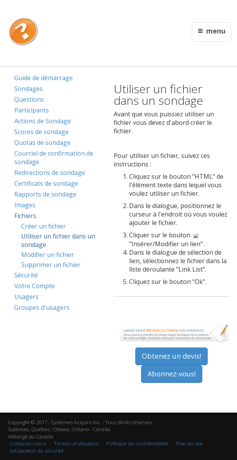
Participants (31, 110)
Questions (29, 99)
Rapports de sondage (45, 194)
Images (24, 205)
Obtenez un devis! (171, 356)
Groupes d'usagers (41, 307)
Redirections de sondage (49, 172)
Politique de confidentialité (137, 443)
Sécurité (26, 275)
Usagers (26, 296)
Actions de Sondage (42, 121)
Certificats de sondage (46, 183)
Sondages (28, 88)
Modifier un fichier (47, 254)
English (119, 10)
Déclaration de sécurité (37, 450)
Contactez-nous (28, 443)
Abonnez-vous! (172, 373)
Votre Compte (34, 286)
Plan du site (189, 443)
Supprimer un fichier (51, 264)
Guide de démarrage (43, 78)
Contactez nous (146, 10)
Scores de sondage (41, 132)
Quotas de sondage (42, 142)
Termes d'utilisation (76, 443)
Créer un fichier (43, 226)
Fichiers (25, 216)
